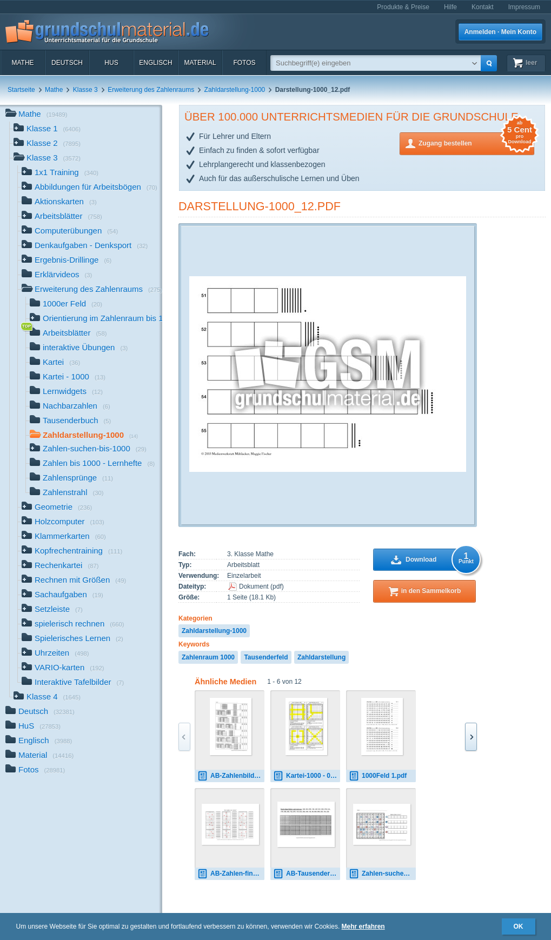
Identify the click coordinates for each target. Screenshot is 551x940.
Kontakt (483, 7)
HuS (111, 62)
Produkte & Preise (403, 7)
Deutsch (67, 62)
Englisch (155, 62)
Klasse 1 (47, 129)
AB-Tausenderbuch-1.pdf (306, 874)
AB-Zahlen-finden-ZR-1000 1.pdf (230, 874)
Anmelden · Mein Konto (500, 32)
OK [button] (518, 926)
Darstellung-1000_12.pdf (259, 206)
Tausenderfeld (266, 657)
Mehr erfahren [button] (363, 926)
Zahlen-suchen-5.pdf (382, 874)
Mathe (22, 62)
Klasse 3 (85, 90)
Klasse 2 (47, 144)
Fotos (244, 62)
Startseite (21, 90)
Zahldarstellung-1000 (234, 90)
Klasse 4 (47, 697)
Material (200, 62)
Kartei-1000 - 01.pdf (306, 776)
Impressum (524, 7)
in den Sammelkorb (431, 591)
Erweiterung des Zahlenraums (151, 90)
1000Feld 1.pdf (378, 776)
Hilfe (450, 7)
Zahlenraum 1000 (208, 657)
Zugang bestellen (476, 142)
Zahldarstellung (321, 657)
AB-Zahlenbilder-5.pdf (230, 776)
